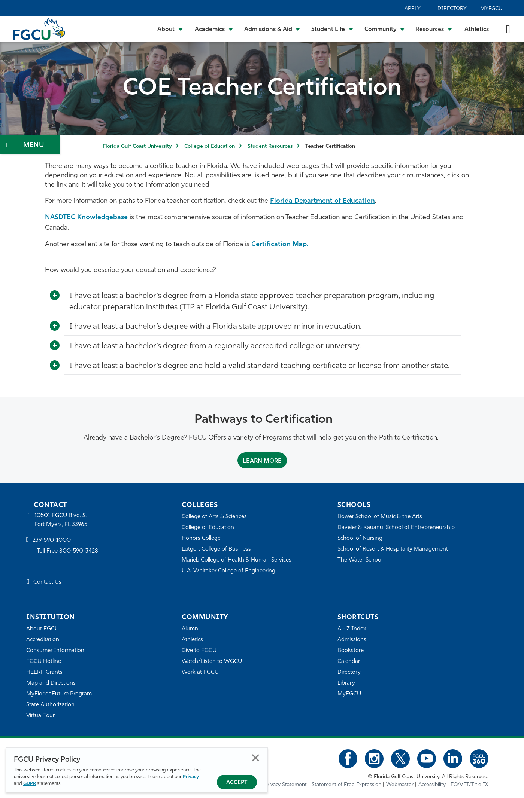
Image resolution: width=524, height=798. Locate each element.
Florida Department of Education (322, 201)
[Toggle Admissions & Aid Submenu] (272, 29)
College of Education (209, 146)
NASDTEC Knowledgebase (86, 217)
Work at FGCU (200, 672)
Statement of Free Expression (346, 785)
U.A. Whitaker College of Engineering (228, 571)
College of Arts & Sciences (214, 517)
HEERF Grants (44, 672)
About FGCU (42, 629)
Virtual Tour (40, 716)
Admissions (351, 640)
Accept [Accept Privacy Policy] (237, 783)
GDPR (29, 783)
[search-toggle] (508, 29)
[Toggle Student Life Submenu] (332, 29)
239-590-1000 (52, 540)
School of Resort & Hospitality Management (392, 549)
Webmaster (400, 785)
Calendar (348, 661)
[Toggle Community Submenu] (385, 29)
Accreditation (42, 640)
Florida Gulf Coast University (137, 146)
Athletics (476, 30)
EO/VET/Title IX (469, 785)
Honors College (201, 538)
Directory (452, 9)
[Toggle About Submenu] (170, 29)
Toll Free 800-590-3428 (67, 551)
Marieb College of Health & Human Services (236, 560)
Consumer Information (55, 651)
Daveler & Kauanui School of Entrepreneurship (396, 528)
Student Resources (270, 146)
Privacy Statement (285, 785)
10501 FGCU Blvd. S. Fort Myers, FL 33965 (60, 520)
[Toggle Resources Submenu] (434, 29)
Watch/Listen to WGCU (212, 661)
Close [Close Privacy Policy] (255, 757)
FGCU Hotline (43, 661)
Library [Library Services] (346, 683)
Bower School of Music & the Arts (379, 517)
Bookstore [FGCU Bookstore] (350, 651)
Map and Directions (51, 683)
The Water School (359, 560)
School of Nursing (359, 538)
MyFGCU (491, 9)
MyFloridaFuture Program (59, 694)
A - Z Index (351, 629)
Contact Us (47, 582)
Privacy (191, 776)
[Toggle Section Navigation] (30, 144)
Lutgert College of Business (216, 549)
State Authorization (50, 705)
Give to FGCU (199, 651)
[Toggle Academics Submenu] (214, 29)
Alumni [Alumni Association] (190, 629)
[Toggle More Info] (54, 295)
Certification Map (279, 244)
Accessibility (432, 785)
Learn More (262, 461)
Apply (413, 9)
